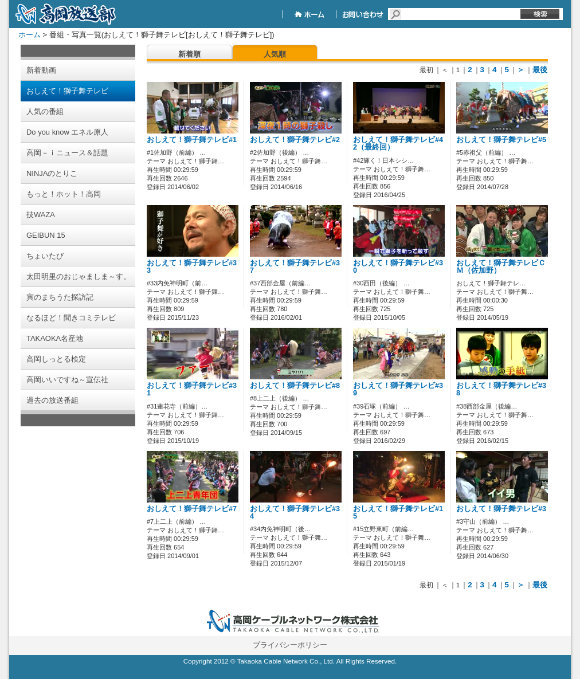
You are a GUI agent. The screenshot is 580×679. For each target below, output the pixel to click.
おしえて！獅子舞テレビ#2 (295, 140)
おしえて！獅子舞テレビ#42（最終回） (398, 143)
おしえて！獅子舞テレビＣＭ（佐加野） (501, 266)
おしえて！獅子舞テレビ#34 (295, 512)
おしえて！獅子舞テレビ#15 (398, 512)
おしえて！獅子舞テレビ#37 (295, 266)
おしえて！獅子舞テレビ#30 (398, 266)
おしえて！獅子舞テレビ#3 (501, 509)
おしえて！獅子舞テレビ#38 (501, 389)
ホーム (29, 34)
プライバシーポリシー (290, 645)
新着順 (189, 54)
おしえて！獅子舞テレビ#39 (398, 389)
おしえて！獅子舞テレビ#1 (192, 140)
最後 (539, 69)
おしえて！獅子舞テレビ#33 (192, 266)
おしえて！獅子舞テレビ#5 (501, 140)
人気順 (275, 54)
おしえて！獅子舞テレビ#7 (192, 509)
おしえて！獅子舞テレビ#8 (295, 386)
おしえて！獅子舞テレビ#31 (192, 389)
